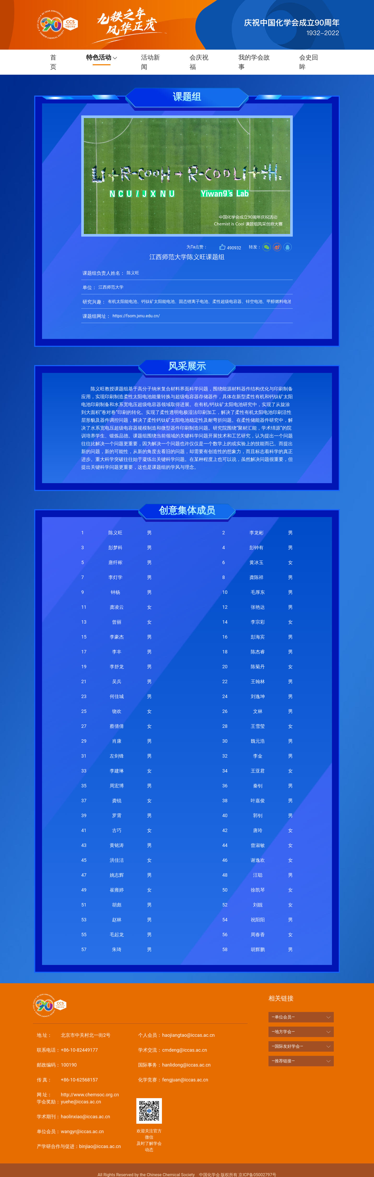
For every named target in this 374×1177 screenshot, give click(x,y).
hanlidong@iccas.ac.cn (174, 1055)
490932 (230, 237)
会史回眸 (310, 57)
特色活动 (96, 57)
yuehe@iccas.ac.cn (69, 1092)
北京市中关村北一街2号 (73, 1025)
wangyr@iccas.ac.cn (70, 1122)
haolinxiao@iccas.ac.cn (73, 1107)
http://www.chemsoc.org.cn (78, 1085)
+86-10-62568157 (67, 1070)
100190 (57, 1055)
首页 (52, 57)
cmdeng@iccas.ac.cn (172, 1040)
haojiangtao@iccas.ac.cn (176, 1025)
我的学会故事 (254, 57)
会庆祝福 (199, 57)
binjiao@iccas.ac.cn (79, 1137)
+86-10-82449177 (67, 1040)
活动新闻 (150, 57)
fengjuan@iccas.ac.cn (173, 1070)
